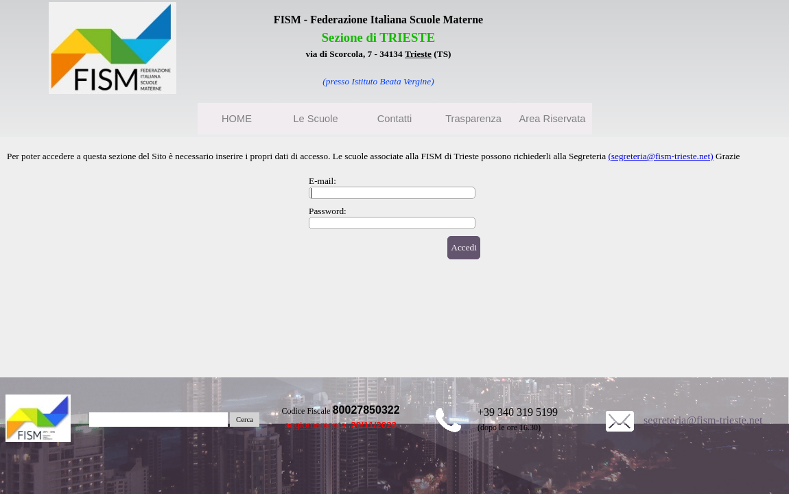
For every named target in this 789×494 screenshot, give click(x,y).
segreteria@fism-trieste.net (703, 420)
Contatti (394, 118)
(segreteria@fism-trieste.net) (660, 156)
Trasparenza (473, 118)
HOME (237, 118)
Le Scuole (315, 118)
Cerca (244, 419)
